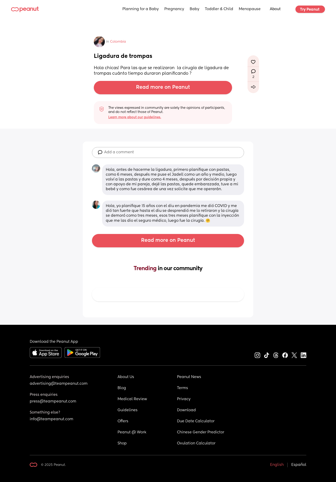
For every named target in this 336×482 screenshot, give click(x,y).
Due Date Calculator (196, 421)
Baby (194, 9)
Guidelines (128, 410)
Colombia (118, 41)
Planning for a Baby (140, 9)
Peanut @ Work (132, 432)
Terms (182, 388)
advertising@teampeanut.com (59, 384)
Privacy (184, 399)
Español (298, 465)
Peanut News (189, 377)
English (277, 465)
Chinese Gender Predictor (200, 432)
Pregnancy (174, 9)
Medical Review (132, 399)
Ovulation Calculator (196, 443)
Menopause (250, 9)
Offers (123, 421)
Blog (122, 388)
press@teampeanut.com (53, 401)
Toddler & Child (219, 9)
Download (186, 410)
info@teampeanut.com (51, 419)
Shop (122, 443)
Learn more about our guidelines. (134, 117)
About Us (126, 377)
